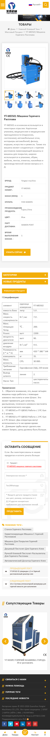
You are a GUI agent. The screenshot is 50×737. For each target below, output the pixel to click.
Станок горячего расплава (18, 529)
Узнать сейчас (14, 252)
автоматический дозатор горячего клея (25, 561)
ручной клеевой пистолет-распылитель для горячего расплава (25, 554)
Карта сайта (9, 713)
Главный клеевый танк (29, 29)
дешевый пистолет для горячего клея (24, 549)
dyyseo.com (39, 716)
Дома (11, 29)
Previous (5, 641)
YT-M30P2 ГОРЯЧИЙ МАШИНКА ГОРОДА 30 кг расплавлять (25, 661)
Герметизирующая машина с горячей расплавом (24, 535)
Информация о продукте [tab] (14, 291)
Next (44, 641)
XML (19, 713)
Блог (45, 710)
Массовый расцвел (14, 32)
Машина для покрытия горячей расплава (21, 542)
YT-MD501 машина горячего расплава (24, 466)
